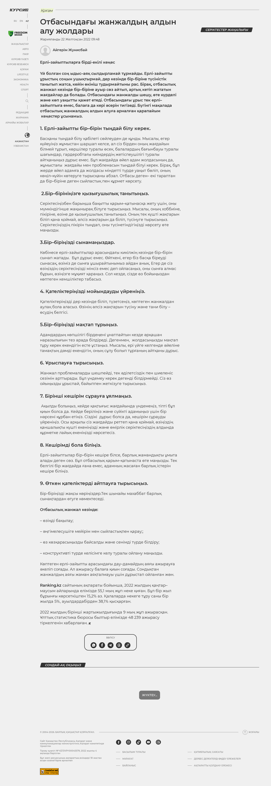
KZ (27, 21)
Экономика (21, 79)
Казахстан (22, 141)
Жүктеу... (149, 695)
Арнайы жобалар (17, 122)
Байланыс (129, 765)
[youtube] (148, 742)
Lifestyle (23, 74)
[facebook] (118, 742)
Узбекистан (21, 146)
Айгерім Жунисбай (70, 50)
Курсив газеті (20, 59)
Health (24, 84)
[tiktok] (138, 742)
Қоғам (24, 69)
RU (15, 21)
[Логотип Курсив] (19, 9)
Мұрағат (127, 759)
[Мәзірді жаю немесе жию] (27, 101)
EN (21, 21)
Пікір (26, 54)
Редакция (22, 112)
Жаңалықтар (20, 44)
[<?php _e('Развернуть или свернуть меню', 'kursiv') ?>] (27, 135)
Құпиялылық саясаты (208, 752)
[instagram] (128, 742)
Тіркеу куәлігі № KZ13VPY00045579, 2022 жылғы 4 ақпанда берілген (68, 752)
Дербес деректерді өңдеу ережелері (217, 759)
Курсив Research (18, 64)
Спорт (25, 89)
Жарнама (22, 117)
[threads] (158, 742)
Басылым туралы (133, 752)
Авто (25, 49)
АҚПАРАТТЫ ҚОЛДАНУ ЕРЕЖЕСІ (213, 765)
